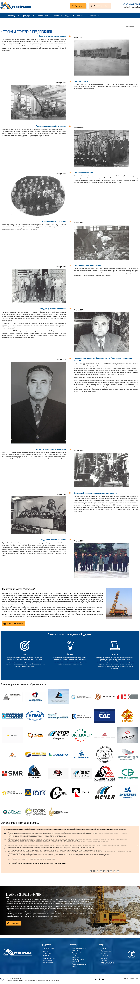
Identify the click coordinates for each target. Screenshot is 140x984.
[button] (91, 871)
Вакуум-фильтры (49, 958)
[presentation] (2, 845)
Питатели (46, 956)
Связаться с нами (101, 6)
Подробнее (15, 923)
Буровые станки (48, 948)
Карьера (80, 16)
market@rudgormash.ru (132, 7)
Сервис (56, 16)
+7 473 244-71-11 (131, 4)
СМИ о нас (104, 956)
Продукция (79, 6)
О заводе (12, 16)
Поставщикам (42, 16)
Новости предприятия (15, 623)
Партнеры (75, 957)
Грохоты (45, 951)
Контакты (92, 16)
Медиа (67, 16)
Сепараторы (47, 953)
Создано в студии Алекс (130, 978)
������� (130, 26)
